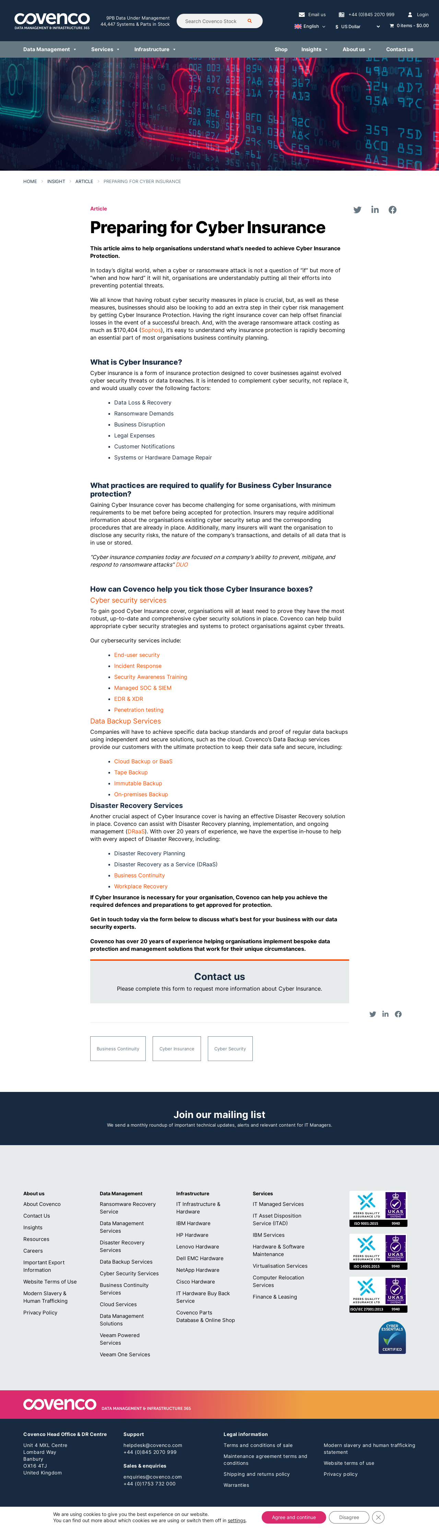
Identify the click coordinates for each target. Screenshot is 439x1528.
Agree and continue (294, 1517)
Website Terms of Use (50, 1281)
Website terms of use (349, 1463)
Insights (33, 1227)
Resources (36, 1239)
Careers (33, 1250)
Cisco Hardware (195, 1281)
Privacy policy (341, 1474)
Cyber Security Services (129, 1273)
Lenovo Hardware (197, 1246)
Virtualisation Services (280, 1266)
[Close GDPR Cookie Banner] (378, 1517)
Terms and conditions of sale (258, 1445)
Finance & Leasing (275, 1296)
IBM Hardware (193, 1223)
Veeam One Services (125, 1354)
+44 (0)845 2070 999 (150, 1452)
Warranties (236, 1485)
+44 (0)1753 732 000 (149, 1483)
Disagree (349, 1517)
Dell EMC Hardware (200, 1258)
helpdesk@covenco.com (152, 1445)
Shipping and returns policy (257, 1474)
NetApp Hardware (198, 1270)
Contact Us (36, 1215)
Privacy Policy (40, 1312)
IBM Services (269, 1235)
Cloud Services (118, 1304)
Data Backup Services (126, 1261)
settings (237, 1520)
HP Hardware (192, 1235)
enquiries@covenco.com (152, 1477)
